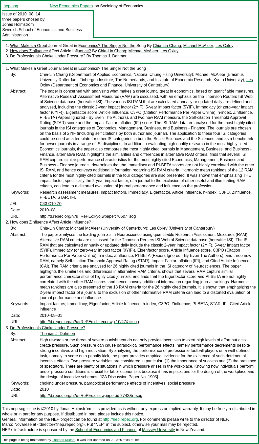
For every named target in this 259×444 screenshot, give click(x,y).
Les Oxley (224, 45)
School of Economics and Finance (106, 430)
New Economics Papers (71, 6)
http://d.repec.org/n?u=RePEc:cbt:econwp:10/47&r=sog (89, 322)
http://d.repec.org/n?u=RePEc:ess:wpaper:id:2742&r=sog (91, 395)
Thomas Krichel (63, 440)
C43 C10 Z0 (50, 204)
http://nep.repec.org (120, 419)
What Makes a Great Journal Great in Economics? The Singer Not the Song (78, 45)
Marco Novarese (17, 424)
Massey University (158, 430)
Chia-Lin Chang (167, 45)
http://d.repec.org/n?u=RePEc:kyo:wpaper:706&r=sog (88, 216)
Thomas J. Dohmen (109, 56)
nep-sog (11, 6)
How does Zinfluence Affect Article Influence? (50, 51)
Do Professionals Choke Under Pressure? (47, 56)
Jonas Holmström (18, 24)
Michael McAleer (198, 45)
